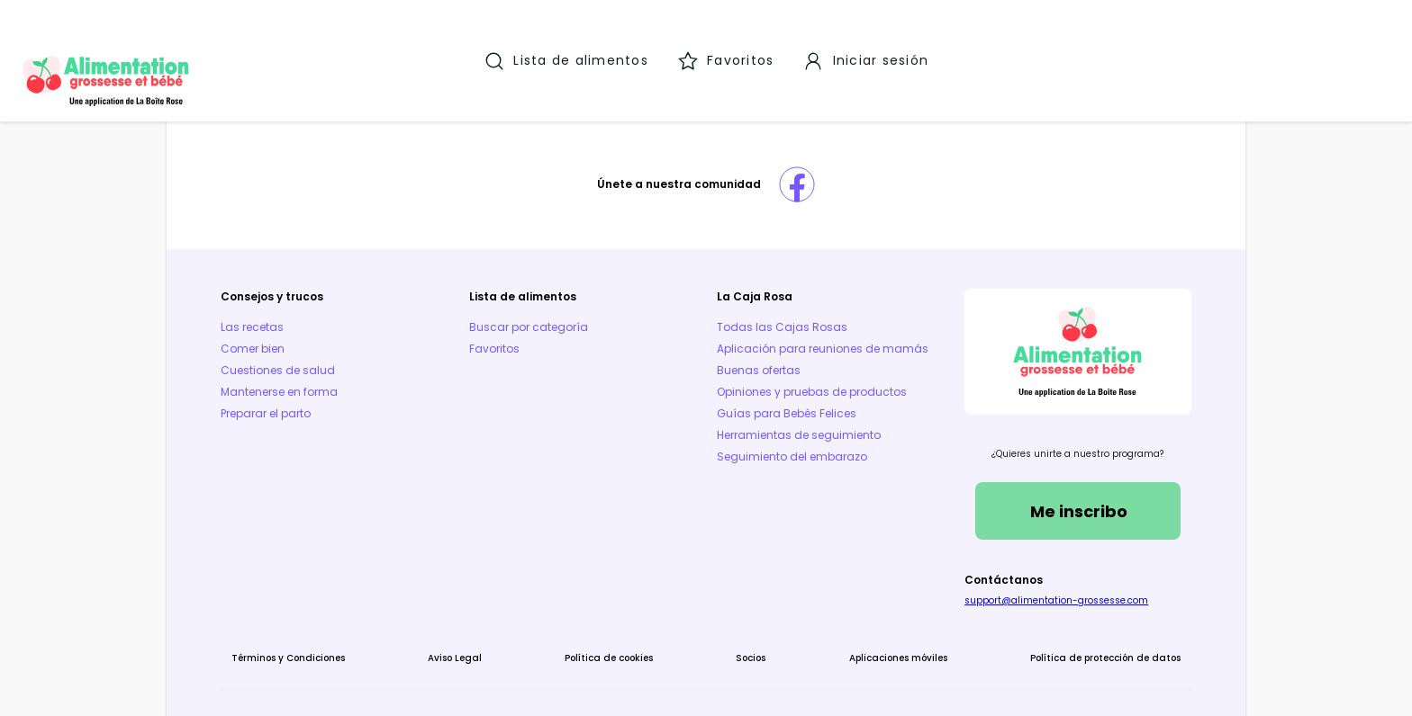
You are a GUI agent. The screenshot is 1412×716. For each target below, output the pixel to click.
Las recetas (297, 288)
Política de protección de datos (1060, 619)
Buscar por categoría (551, 288)
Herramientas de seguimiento (799, 417)
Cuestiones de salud (323, 331)
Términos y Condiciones (333, 619)
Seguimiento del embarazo (792, 439)
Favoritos (517, 310)
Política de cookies (618, 619)
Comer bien (298, 310)
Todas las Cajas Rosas (782, 288)
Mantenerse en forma (324, 353)
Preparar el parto (311, 374)
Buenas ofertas (759, 353)
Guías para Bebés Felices (786, 396)
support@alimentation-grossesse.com (1034, 561)
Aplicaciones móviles (871, 619)
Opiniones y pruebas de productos (812, 374)
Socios (742, 619)
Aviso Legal (482, 619)
